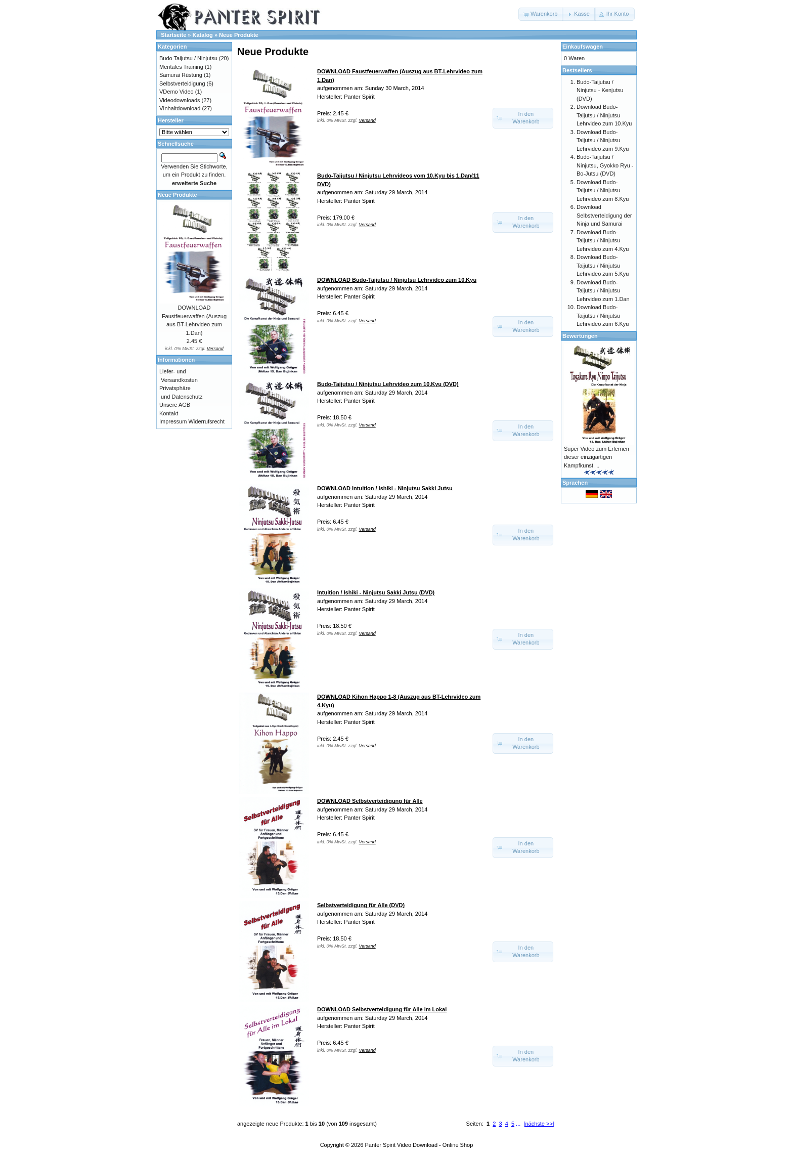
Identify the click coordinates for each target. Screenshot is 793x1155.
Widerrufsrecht (206, 421)
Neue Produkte (238, 35)
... (518, 1124)
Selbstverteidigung (182, 83)
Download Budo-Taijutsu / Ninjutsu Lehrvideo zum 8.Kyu (603, 190)
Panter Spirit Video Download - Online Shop (419, 1145)
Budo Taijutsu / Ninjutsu (188, 58)
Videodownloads (179, 100)
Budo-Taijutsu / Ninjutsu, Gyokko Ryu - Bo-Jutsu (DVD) (605, 165)
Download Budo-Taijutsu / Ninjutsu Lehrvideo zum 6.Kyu (603, 315)
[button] (540, 14)
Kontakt (168, 413)
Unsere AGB (174, 405)
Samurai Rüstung (180, 75)
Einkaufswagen (582, 47)
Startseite (173, 35)
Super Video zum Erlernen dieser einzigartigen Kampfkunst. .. (596, 457)
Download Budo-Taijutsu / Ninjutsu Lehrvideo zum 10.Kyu (604, 115)
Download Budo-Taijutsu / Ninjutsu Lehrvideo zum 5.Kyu (603, 265)
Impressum (173, 421)
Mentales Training (181, 67)
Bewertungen (580, 336)
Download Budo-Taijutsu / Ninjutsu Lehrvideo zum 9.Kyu (603, 140)
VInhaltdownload (179, 108)
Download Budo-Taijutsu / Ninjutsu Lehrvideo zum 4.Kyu (603, 240)
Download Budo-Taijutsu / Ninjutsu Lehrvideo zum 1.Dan (603, 290)
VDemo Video (176, 92)
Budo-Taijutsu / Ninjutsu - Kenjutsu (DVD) (600, 90)
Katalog (203, 35)
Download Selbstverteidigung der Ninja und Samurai (604, 215)
